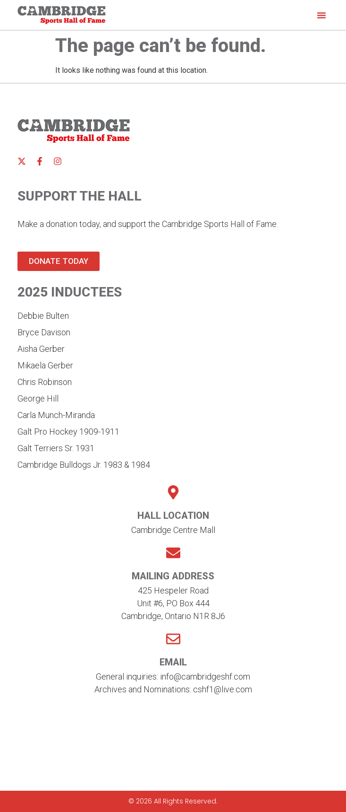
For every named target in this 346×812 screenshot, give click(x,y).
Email (173, 662)
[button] (321, 15)
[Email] (173, 639)
